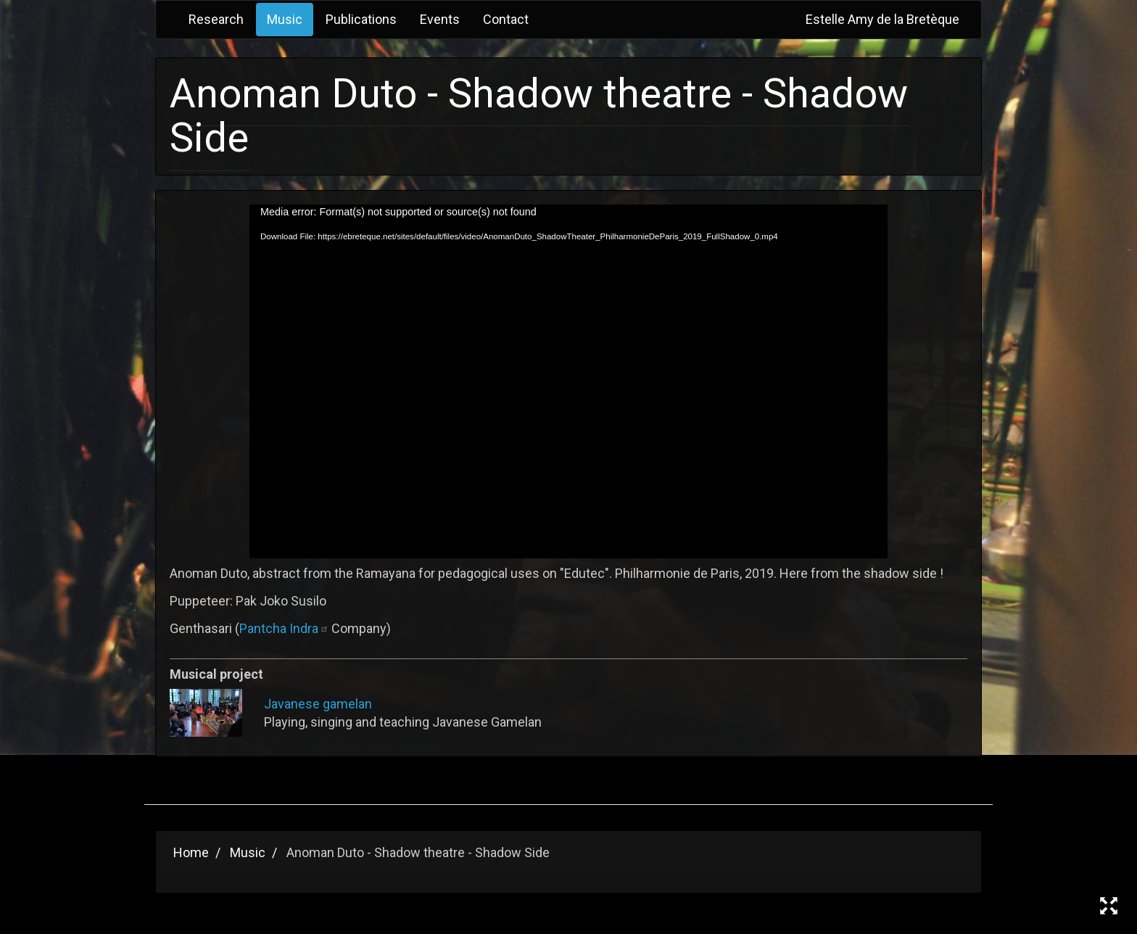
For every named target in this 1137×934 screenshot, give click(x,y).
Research (216, 19)
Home (191, 852)
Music (284, 19)
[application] (568, 381)
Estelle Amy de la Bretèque (882, 19)
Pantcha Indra (285, 628)
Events (440, 19)
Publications (361, 19)
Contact (506, 19)
